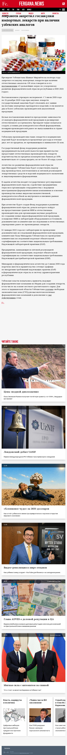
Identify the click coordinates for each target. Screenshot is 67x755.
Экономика (25, 30)
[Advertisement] (33, 323)
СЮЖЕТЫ (55, 14)
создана (49, 289)
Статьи (18, 14)
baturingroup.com (24, 753)
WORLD (29, 10)
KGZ (8, 10)
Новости (5, 14)
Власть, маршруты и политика (12, 701)
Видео (31, 14)
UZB (23, 10)
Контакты (7, 748)
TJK (13, 10)
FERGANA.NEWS (31, 4)
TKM (18, 10)
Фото (43, 14)
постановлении (9, 86)
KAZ (3, 10)
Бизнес (17, 30)
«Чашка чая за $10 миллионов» (38, 701)
